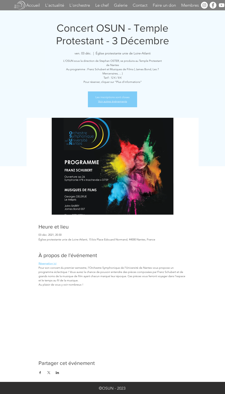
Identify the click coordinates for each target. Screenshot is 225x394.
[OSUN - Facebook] (213, 5)
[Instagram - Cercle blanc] (204, 5)
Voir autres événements (112, 101)
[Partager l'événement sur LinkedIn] (57, 372)
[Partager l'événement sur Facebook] (40, 372)
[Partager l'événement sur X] (48, 372)
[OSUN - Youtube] (221, 5)
